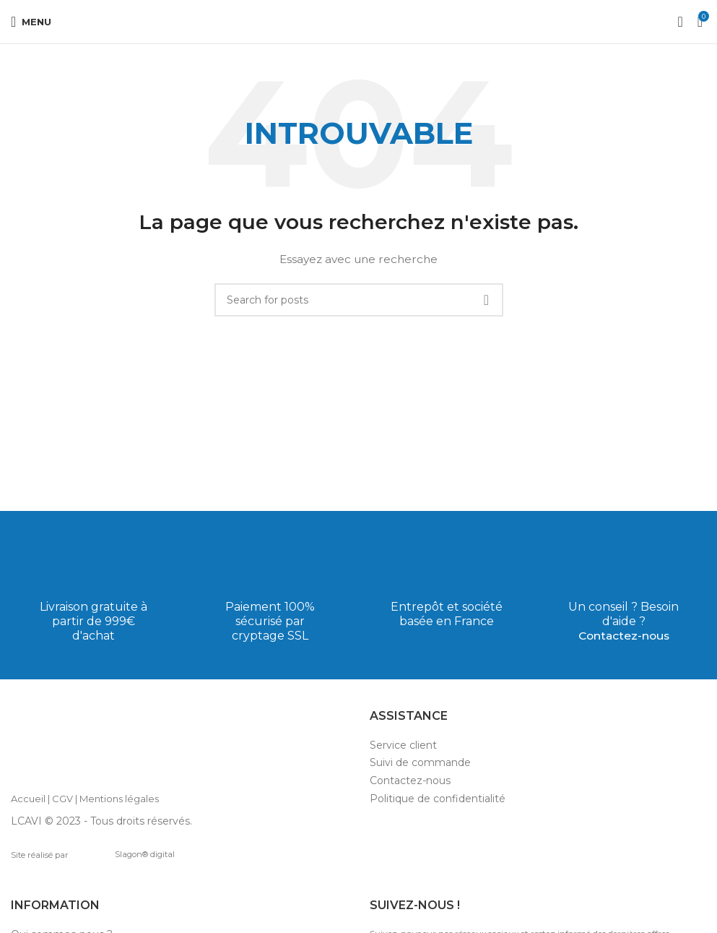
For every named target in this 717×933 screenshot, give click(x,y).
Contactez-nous (623, 635)
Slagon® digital (124, 854)
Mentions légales (119, 798)
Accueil (28, 798)
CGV (62, 798)
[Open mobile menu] (31, 21)
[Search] (358, 300)
